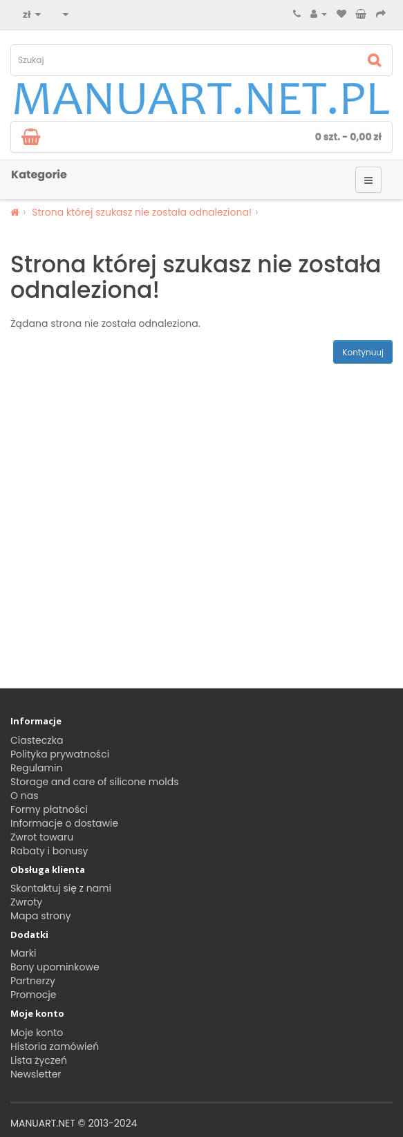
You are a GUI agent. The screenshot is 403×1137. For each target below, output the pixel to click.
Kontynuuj (363, 352)
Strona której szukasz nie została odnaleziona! (142, 212)
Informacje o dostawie (64, 823)
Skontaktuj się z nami (60, 888)
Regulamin (36, 768)
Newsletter (36, 1074)
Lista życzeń (38, 1060)
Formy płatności (49, 809)
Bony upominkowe (55, 967)
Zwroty (26, 902)
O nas (24, 795)
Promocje (33, 995)
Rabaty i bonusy (49, 851)
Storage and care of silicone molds (94, 782)
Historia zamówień (54, 1046)
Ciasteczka (36, 740)
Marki (23, 953)
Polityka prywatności (59, 754)
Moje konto (36, 1033)
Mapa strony (40, 916)
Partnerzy (32, 981)
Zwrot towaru (41, 837)
